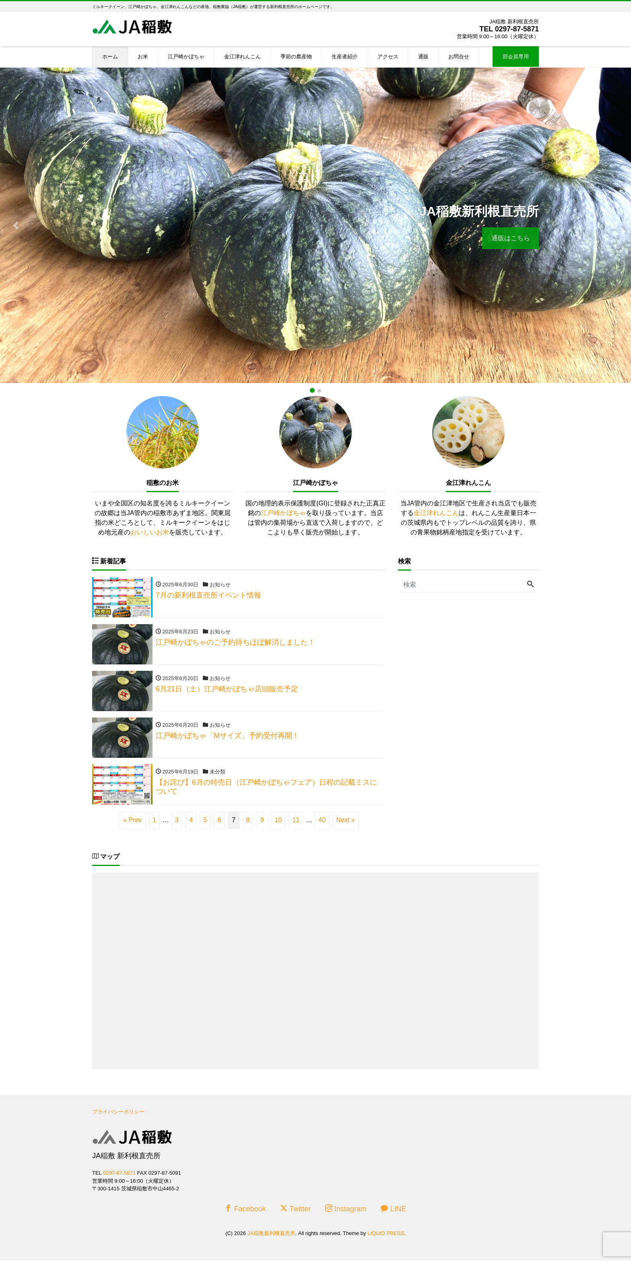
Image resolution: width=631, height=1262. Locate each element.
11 (296, 821)
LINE (393, 1210)
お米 (143, 57)
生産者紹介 (345, 57)
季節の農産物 (296, 57)
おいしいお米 (149, 532)
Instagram (346, 1210)
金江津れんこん (242, 57)
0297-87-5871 (516, 29)
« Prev (132, 821)
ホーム (110, 57)
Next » (345, 821)
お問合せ (458, 57)
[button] (15, 225)
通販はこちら (510, 238)
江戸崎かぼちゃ (186, 57)
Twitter (295, 1210)
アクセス (387, 57)
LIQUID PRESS (385, 1235)
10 (278, 821)
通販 (423, 57)
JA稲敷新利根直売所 (271, 1235)
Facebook (245, 1210)
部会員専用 (516, 57)
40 (322, 821)
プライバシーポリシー (118, 1113)
